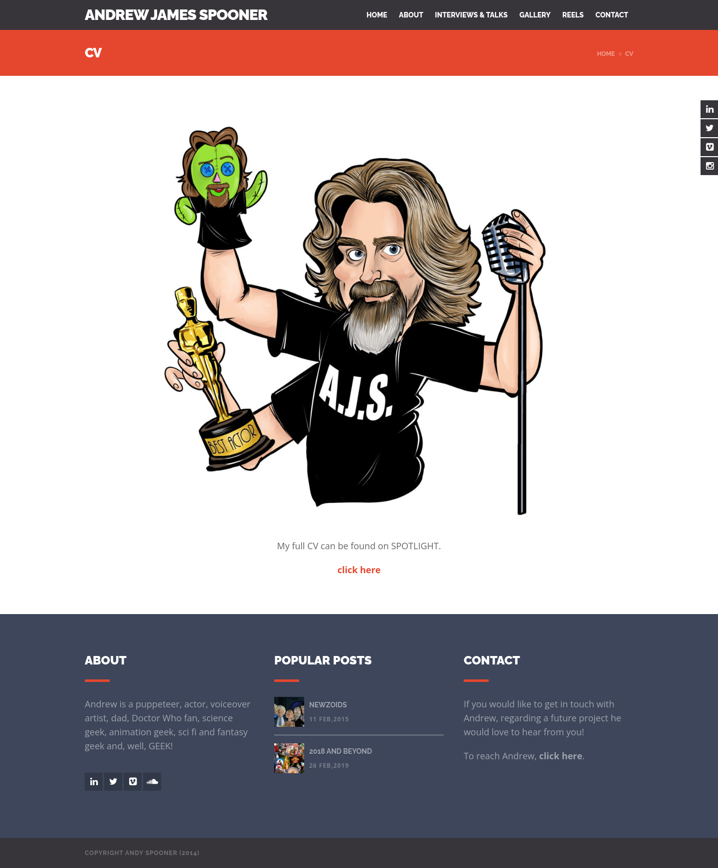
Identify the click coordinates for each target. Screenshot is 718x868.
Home (376, 15)
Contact (611, 15)
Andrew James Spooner (176, 14)
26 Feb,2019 (329, 765)
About (411, 15)
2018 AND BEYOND (340, 751)
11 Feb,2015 (329, 719)
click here (560, 756)
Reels (573, 15)
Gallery (535, 15)
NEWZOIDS (328, 705)
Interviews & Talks (471, 15)
